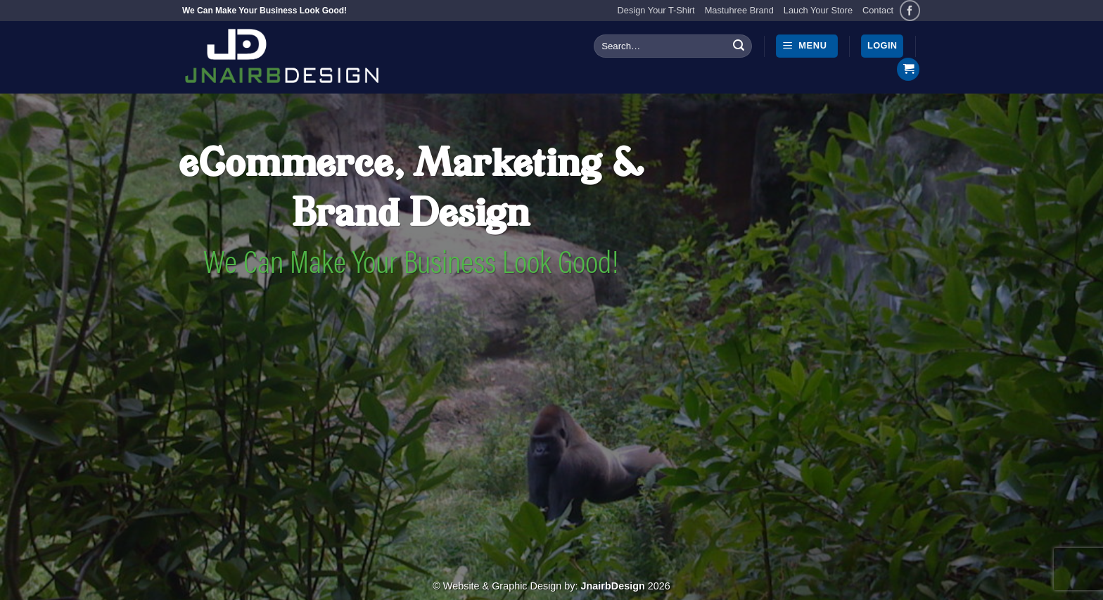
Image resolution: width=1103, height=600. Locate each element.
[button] (807, 46)
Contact (877, 10)
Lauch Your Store (818, 10)
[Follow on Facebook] (910, 10)
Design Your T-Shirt (656, 10)
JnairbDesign (613, 586)
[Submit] (739, 46)
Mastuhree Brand (739, 10)
